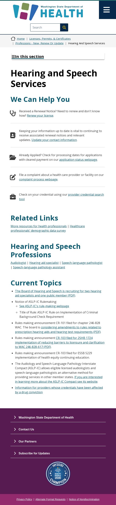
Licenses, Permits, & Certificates (50, 38)
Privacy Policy (24, 499)
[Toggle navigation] (107, 10)
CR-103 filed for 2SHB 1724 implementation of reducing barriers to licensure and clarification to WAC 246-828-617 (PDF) (59, 342)
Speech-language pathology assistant (39, 267)
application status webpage (78, 160)
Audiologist (18, 263)
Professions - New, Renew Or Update (39, 43)
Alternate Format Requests (51, 499)
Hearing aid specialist (44, 263)
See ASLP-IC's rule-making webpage (44, 306)
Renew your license (40, 116)
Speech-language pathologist (82, 263)
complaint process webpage (38, 179)
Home (21, 38)
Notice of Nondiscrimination (84, 499)
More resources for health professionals (39, 226)
